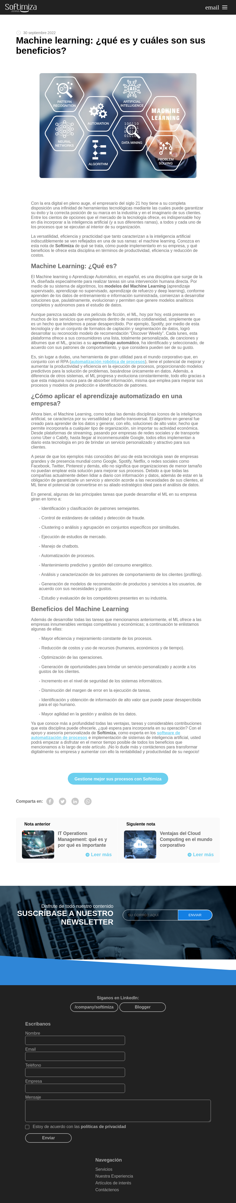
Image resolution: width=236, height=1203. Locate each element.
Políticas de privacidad (137, 1184)
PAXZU (181, 1197)
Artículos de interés (117, 1162)
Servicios (107, 1148)
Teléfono (36, 1060)
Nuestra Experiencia (118, 1155)
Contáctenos (110, 1169)
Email (127, 1044)
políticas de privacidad (106, 1106)
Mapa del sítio (96, 1184)
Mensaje (35, 1076)
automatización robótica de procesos (109, 364)
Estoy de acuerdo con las (82, 1106)
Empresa (130, 1060)
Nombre (35, 1044)
